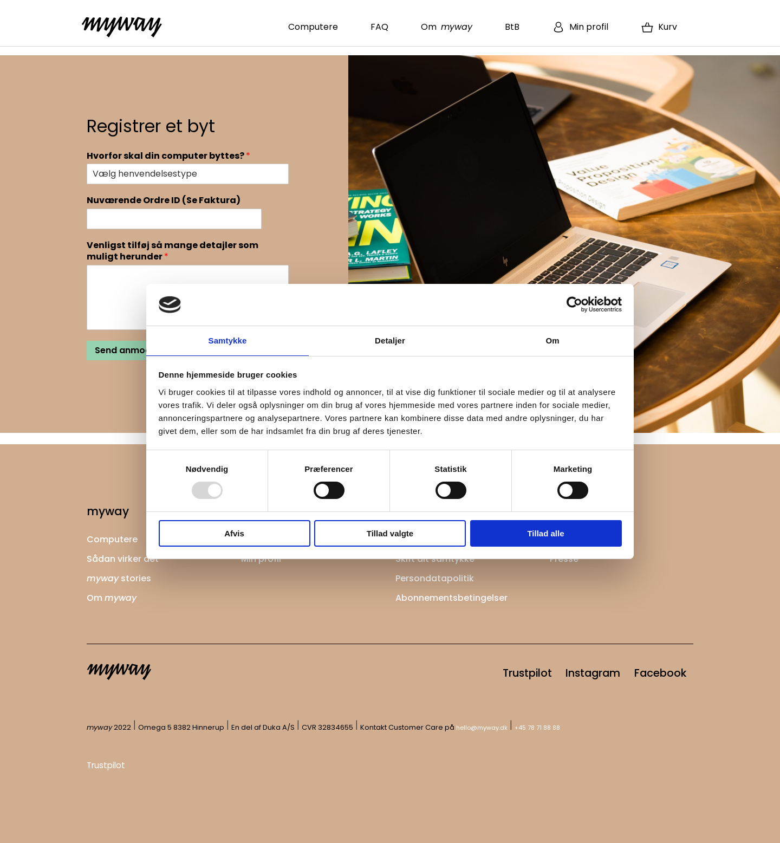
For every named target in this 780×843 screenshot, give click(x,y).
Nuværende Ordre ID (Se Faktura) (163, 200)
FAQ (379, 27)
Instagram (564, 670)
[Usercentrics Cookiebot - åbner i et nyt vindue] (574, 304)
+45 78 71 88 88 (548, 728)
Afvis (234, 534)
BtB (512, 27)
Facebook (651, 670)
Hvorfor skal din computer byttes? (168, 156)
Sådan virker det (127, 555)
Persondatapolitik (438, 574)
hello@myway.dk (486, 728)
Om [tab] (552, 340)
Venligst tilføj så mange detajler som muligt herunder (172, 251)
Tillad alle (545, 534)
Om (446, 27)
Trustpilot (480, 670)
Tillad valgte (390, 534)
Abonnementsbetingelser (457, 593)
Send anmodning (132, 350)
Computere (313, 27)
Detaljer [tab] (390, 340)
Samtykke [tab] (228, 340)
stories (123, 574)
